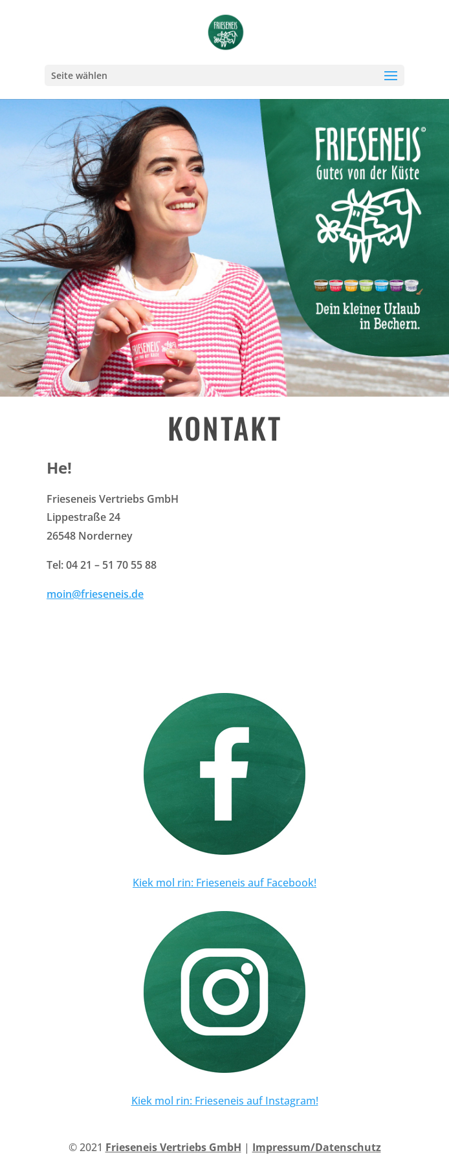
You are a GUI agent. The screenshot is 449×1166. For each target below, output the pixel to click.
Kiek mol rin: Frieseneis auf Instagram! (224, 1101)
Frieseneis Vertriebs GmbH (173, 1147)
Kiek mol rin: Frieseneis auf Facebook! (224, 882)
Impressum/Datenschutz (316, 1147)
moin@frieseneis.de (95, 594)
